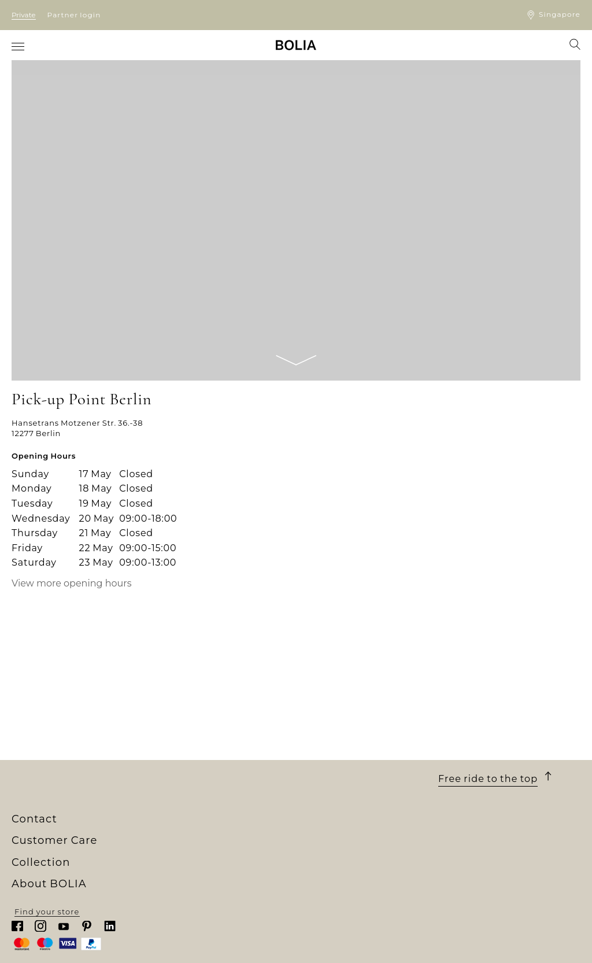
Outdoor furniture (192, 853)
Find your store (502, 944)
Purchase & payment (340, 821)
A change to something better (76, 863)
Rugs (165, 874)
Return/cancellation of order (357, 853)
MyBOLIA (31, 916)
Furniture (174, 842)
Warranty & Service (336, 874)
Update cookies (329, 886)
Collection (185, 806)
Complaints (321, 863)
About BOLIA (53, 806)
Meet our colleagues (55, 842)
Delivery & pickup (333, 831)
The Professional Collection (212, 905)
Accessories (179, 884)
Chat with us (465, 855)
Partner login (74, 14)
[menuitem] (19, 46)
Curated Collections (196, 895)
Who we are (37, 821)
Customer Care (340, 806)
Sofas (165, 831)
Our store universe (51, 831)
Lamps (168, 863)
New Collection (186, 821)
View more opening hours (71, 583)
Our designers (42, 853)
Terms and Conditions (343, 842)
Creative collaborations (62, 874)
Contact (462, 806)
